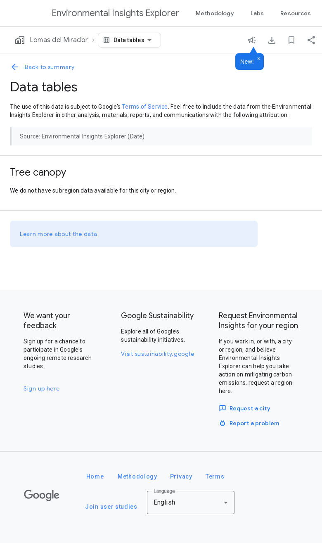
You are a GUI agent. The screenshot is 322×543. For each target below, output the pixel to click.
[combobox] (134, 40)
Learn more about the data (58, 234)
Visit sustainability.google (157, 353)
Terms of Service (145, 106)
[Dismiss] (258, 59)
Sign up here (41, 388)
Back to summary (42, 67)
